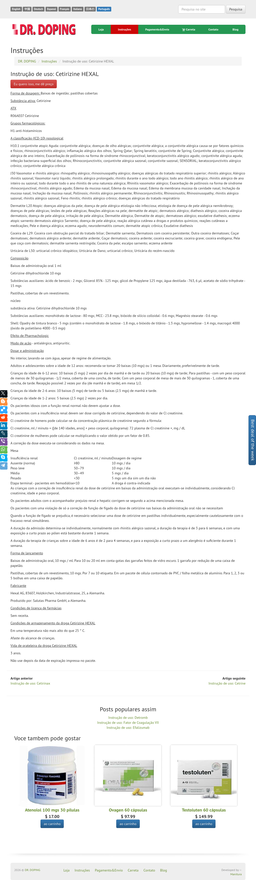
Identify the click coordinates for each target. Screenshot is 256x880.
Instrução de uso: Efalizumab (128, 727)
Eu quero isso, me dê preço (34, 84)
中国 (27, 9)
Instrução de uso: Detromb (128, 717)
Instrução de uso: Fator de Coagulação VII (128, 722)
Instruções (124, 29)
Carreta (189, 29)
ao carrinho (52, 824)
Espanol (51, 9)
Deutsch (38, 9)
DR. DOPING (32, 870)
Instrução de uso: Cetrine (227, 683)
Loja (101, 29)
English (16, 9)
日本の (90, 9)
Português (104, 9)
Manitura (236, 874)
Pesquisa (235, 9)
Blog (235, 29)
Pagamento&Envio (157, 29)
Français (64, 9)
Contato (213, 29)
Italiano (77, 9)
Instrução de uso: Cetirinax (30, 683)
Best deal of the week (253, 440)
